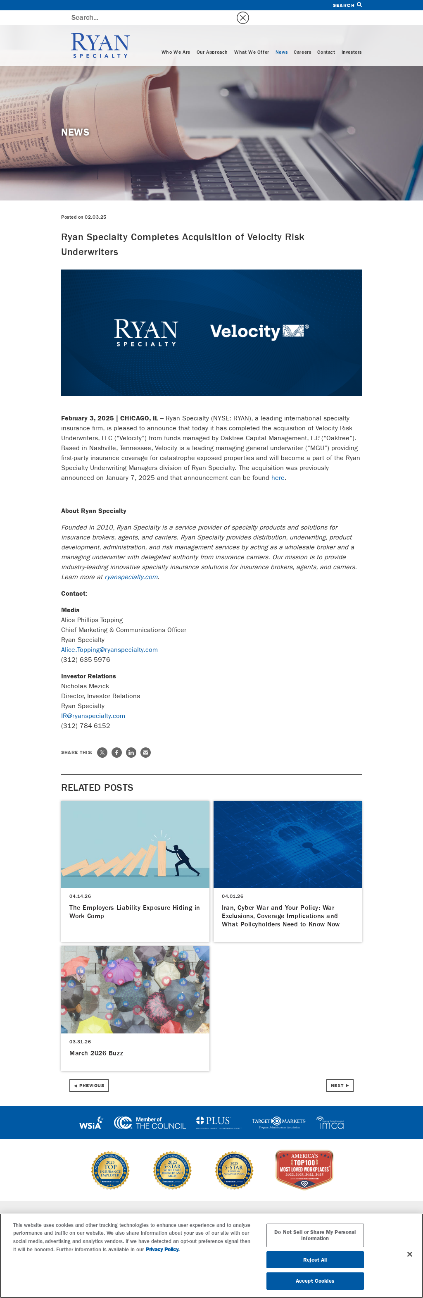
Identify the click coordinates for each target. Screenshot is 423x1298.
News (282, 38)
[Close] (410, 1254)
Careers (302, 38)
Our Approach (212, 38)
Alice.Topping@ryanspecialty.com (109, 635)
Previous (91, 1071)
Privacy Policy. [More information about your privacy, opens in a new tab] (163, 1249)
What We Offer (251, 38)
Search (347, 5)
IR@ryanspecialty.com (93, 701)
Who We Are (176, 38)
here (278, 463)
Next (337, 1071)
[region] (211, 1255)
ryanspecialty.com (131, 562)
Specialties (126, 1201)
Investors (352, 38)
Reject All (315, 1260)
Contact (326, 38)
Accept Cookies (315, 1281)
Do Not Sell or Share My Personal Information (315, 1235)
